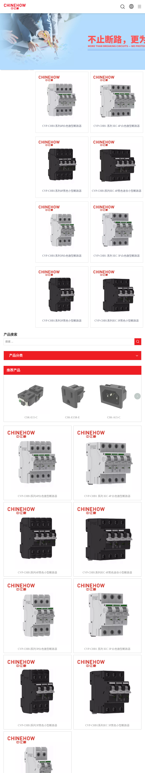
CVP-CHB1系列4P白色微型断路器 (62, 126)
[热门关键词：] (137, 341)
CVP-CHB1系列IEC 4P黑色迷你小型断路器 (117, 190)
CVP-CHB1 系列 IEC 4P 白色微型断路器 (117, 126)
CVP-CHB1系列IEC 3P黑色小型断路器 (117, 320)
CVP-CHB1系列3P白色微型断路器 (62, 255)
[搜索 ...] (69, 341)
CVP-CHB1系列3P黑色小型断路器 (62, 320)
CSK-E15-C (31, 379)
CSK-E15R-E (72, 379)
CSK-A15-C (113, 379)
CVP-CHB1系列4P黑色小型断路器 (62, 190)
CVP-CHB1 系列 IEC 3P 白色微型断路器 (117, 255)
